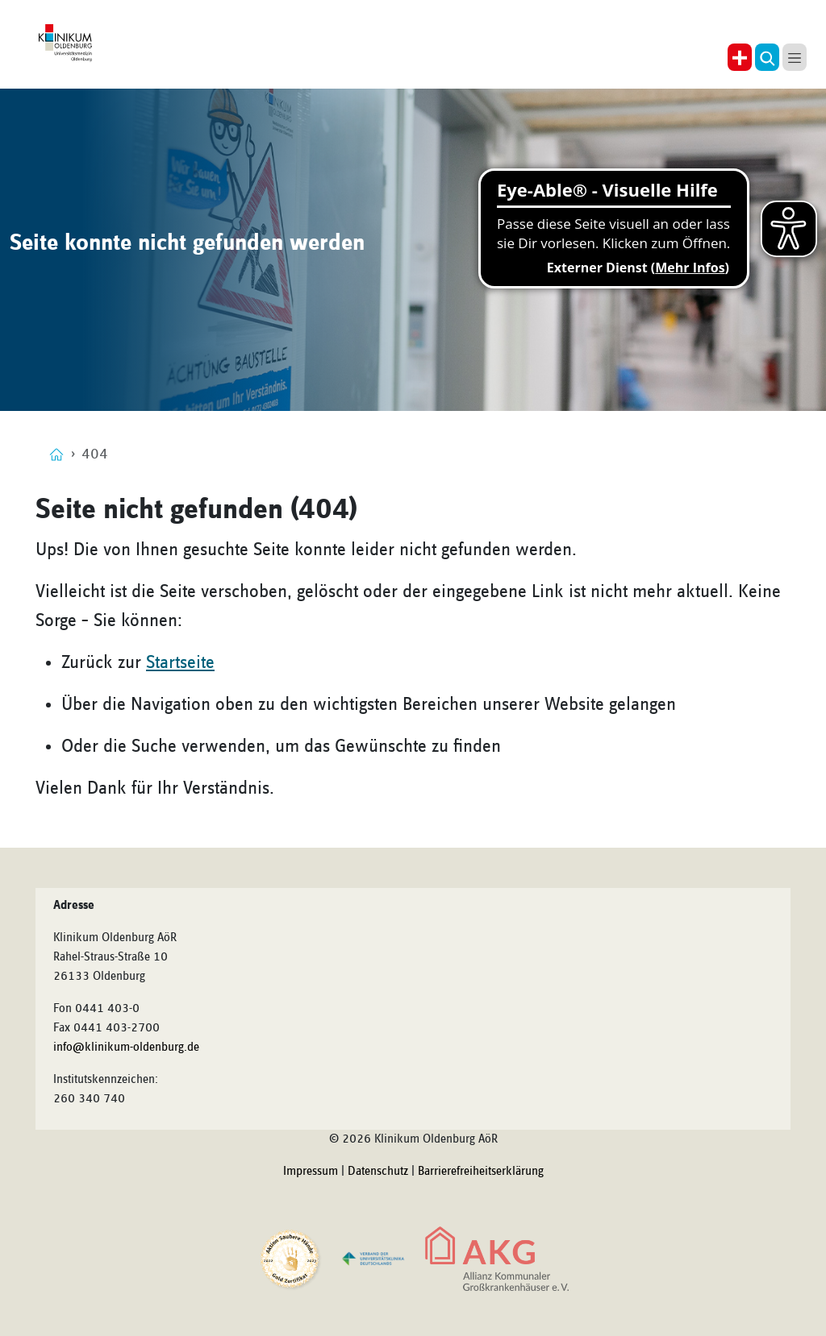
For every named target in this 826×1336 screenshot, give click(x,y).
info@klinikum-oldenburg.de (126, 1047)
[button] (767, 57)
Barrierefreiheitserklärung (481, 1171)
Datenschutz (378, 1171)
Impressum (310, 1171)
